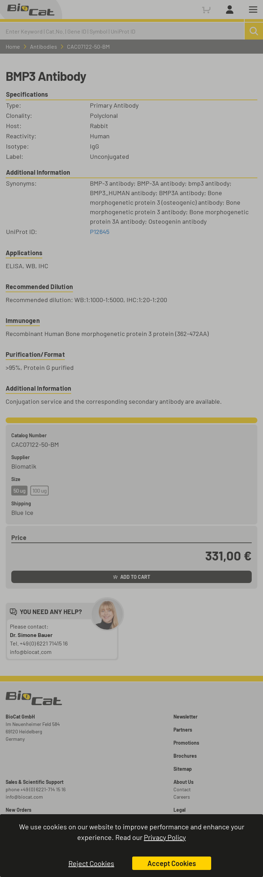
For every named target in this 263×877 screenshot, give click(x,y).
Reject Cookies (91, 863)
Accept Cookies (171, 863)
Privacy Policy (165, 837)
